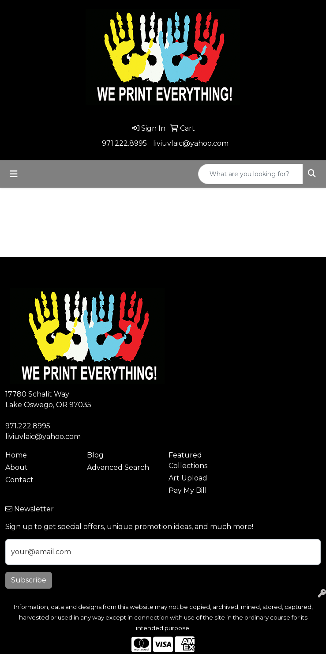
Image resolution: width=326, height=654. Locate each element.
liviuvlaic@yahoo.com (191, 143)
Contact (19, 480)
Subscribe (28, 580)
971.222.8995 (124, 143)
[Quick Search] (250, 174)
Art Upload (188, 478)
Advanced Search (118, 467)
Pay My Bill (188, 490)
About (16, 467)
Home (16, 455)
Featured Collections (188, 460)
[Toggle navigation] (13, 174)
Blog (95, 455)
